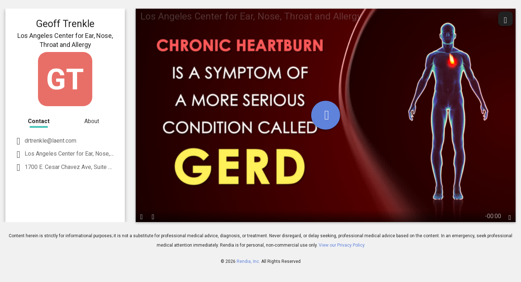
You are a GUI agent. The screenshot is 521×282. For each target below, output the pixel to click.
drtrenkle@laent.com (49, 140)
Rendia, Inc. (248, 261)
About (91, 121)
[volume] (153, 216)
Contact (39, 121)
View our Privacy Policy (342, 245)
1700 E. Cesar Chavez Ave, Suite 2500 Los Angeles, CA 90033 (102, 167)
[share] (505, 19)
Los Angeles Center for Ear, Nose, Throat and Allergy (90, 153)
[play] (325, 115)
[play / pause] (141, 216)
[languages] (510, 217)
